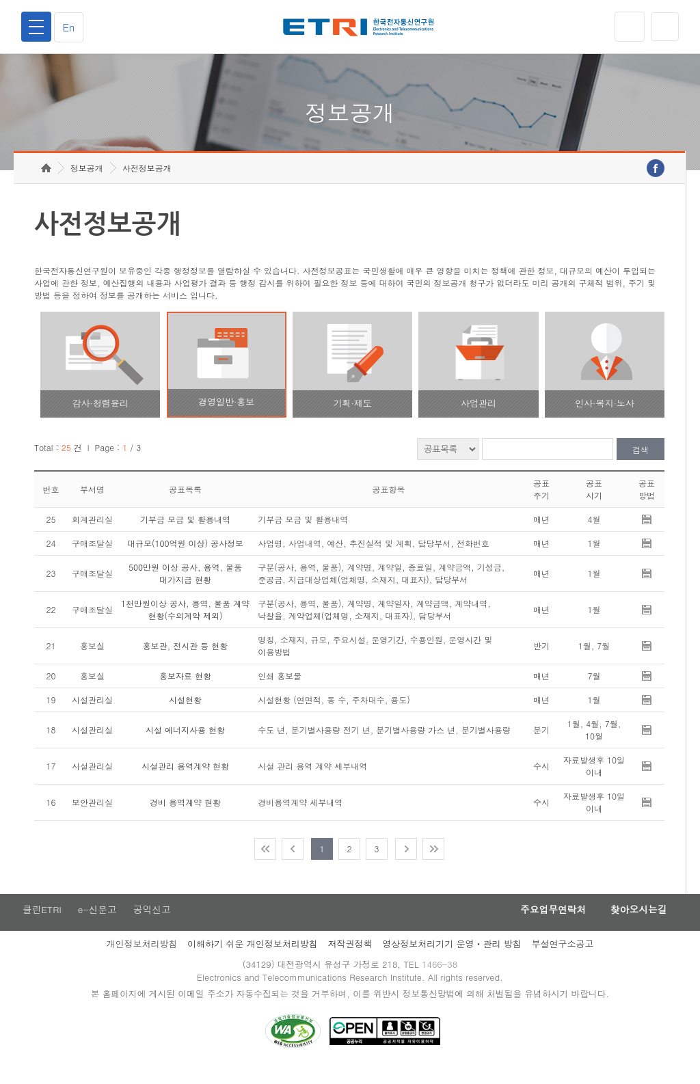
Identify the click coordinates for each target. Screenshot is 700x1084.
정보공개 (86, 181)
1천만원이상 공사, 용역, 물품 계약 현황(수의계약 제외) (185, 623)
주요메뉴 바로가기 (0, 0)
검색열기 (664, 27)
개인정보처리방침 (141, 957)
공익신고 (154, 923)
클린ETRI (41, 923)
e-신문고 (98, 923)
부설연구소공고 (563, 957)
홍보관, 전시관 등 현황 (185, 659)
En (71, 27)
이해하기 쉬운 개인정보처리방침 (252, 957)
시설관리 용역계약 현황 (185, 779)
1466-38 (441, 979)
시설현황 (185, 713)
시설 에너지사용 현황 (185, 743)
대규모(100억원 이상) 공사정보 (185, 557)
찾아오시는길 (635, 923)
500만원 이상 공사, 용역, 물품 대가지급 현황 (185, 587)
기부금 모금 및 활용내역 (185, 533)
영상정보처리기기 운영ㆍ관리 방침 (452, 957)
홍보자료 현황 (185, 689)
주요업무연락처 (545, 923)
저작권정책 (349, 957)
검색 (640, 463)
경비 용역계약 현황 (185, 816)
